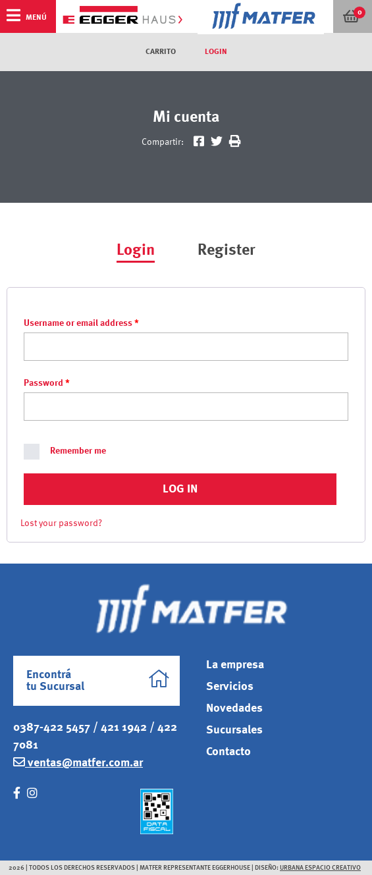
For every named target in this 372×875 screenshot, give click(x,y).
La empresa (235, 665)
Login (216, 52)
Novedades (234, 708)
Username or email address (81, 323)
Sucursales (234, 730)
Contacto (228, 752)
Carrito (161, 52)
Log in (180, 489)
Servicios (229, 687)
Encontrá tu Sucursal (98, 681)
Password (47, 383)
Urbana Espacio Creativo (320, 867)
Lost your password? (61, 523)
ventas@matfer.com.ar (78, 762)
